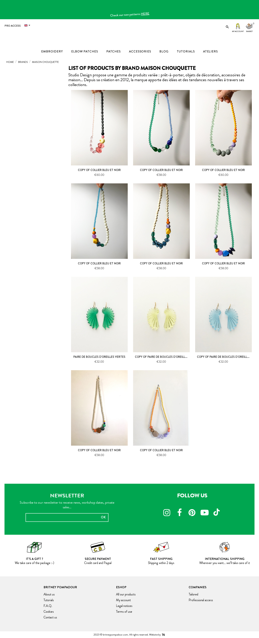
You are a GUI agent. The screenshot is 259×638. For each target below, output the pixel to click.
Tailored (193, 594)
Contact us (50, 617)
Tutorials (49, 600)
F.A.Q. (48, 606)
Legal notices (124, 606)
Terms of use (124, 611)
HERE (146, 15)
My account (238, 31)
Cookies (49, 611)
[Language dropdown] (28, 25)
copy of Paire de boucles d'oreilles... (162, 357)
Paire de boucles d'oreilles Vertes (99, 357)
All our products (126, 594)
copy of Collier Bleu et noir (99, 170)
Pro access (12, 26)
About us (49, 594)
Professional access (201, 600)
